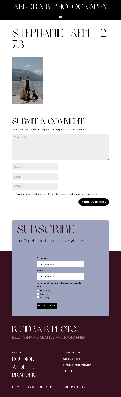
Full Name (42, 258)
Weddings (45, 297)
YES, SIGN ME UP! (46, 305)
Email (40, 270)
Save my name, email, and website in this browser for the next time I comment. (57, 194)
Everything (45, 290)
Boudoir (44, 294)
